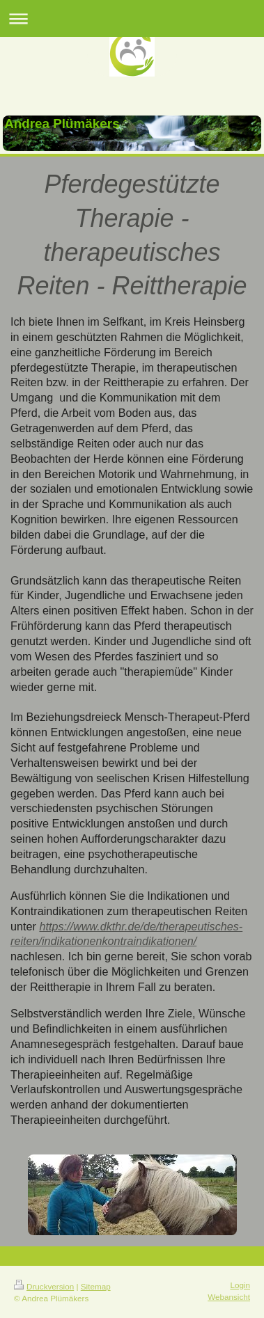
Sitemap (96, 1286)
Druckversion (44, 1286)
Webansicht (229, 1296)
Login (240, 1284)
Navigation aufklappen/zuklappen (132, 18)
